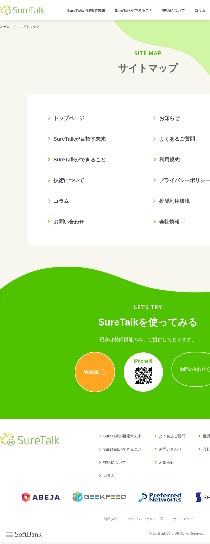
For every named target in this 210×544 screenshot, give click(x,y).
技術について (173, 10)
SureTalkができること (134, 10)
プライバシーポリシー (143, 520)
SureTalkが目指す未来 (86, 10)
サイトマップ (183, 520)
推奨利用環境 (176, 202)
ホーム (5, 27)
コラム (200, 10)
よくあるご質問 (179, 139)
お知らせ (171, 118)
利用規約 (171, 160)
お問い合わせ (71, 223)
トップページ (71, 118)
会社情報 (171, 223)
